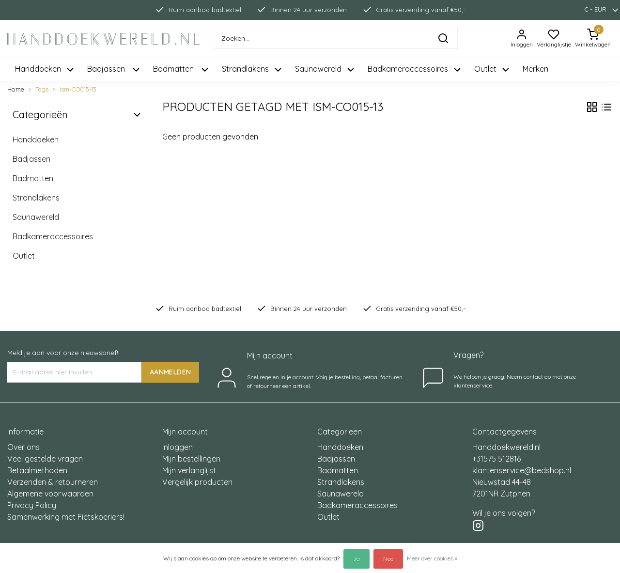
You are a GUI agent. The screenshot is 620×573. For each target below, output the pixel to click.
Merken (535, 69)
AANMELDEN (170, 372)
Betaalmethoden (37, 470)
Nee (388, 558)
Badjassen (31, 159)
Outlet (24, 256)
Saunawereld (36, 217)
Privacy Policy (31, 505)
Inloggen (177, 447)
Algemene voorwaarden (50, 493)
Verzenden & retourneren (52, 482)
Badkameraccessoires (53, 236)
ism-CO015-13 (78, 89)
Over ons (23, 447)
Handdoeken (36, 139)
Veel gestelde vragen (45, 459)
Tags (41, 89)
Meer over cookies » (432, 558)
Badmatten (33, 178)
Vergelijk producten (197, 482)
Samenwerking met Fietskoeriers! (65, 517)
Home (15, 89)
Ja (356, 558)
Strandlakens (36, 197)
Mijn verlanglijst (189, 470)
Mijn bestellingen (191, 459)
